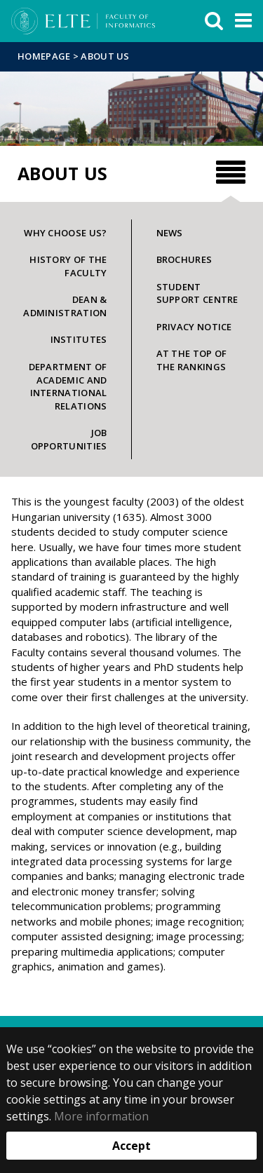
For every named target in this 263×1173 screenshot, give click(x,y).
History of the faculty (68, 266)
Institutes (78, 339)
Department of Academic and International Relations (68, 386)
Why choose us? (65, 232)
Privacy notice (194, 326)
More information (101, 1116)
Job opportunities (69, 439)
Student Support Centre (197, 293)
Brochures (184, 259)
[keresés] (214, 21)
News (169, 232)
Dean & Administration (65, 306)
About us (105, 56)
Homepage (45, 56)
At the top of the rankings (191, 360)
